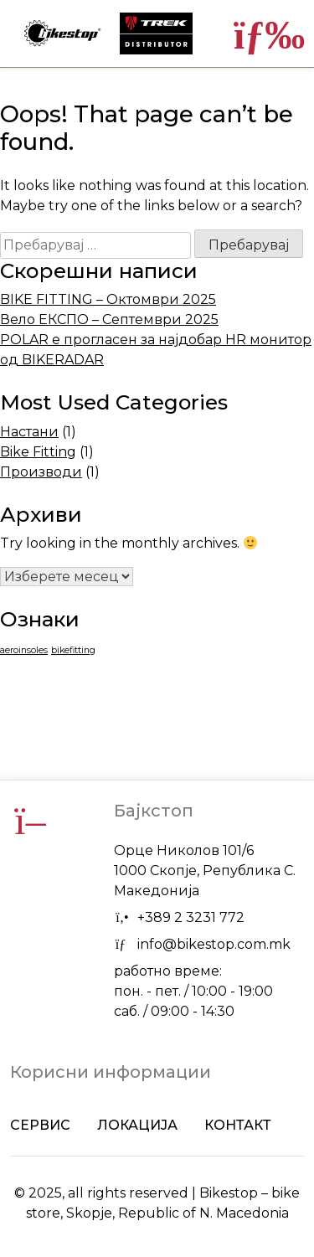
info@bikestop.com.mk (214, 944)
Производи (41, 472)
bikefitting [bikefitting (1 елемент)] (73, 650)
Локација (137, 1125)
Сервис (40, 1125)
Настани (29, 432)
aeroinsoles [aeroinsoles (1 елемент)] (24, 650)
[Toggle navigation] (259, 33)
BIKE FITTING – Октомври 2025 (108, 299)
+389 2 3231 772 (191, 917)
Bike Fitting (38, 452)
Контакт (237, 1125)
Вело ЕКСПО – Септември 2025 (109, 319)
